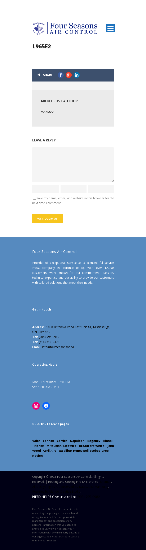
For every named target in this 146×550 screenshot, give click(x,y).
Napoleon (77, 441)
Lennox (48, 441)
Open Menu (110, 28)
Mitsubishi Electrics (61, 446)
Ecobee (95, 451)
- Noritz (38, 446)
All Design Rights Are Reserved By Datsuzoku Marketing (70, 487)
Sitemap (105, 482)
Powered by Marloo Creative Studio (56, 491)
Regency (93, 441)
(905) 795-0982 (49, 337)
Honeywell (81, 451)
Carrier (62, 441)
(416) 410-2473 (49, 342)
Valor (36, 441)
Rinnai (107, 441)
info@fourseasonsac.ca (58, 347)
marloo (47, 112)
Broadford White (91, 446)
